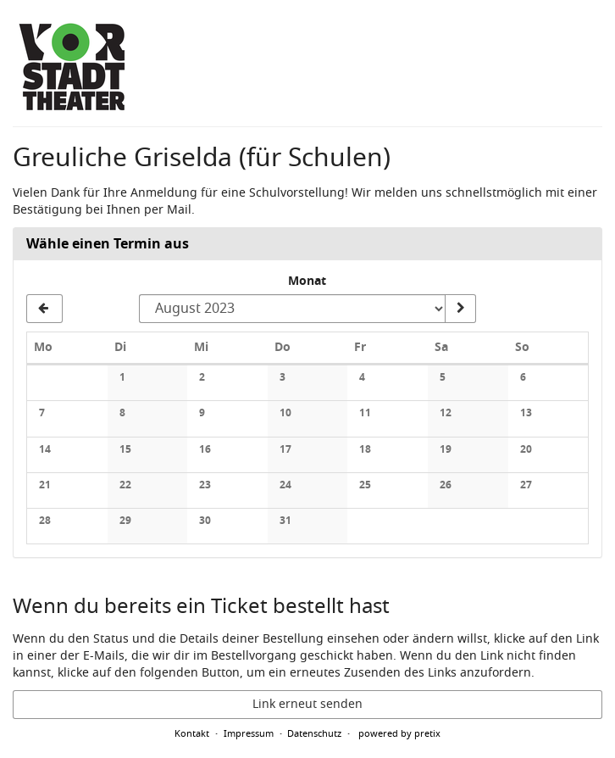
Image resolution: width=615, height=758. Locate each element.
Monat (307, 281)
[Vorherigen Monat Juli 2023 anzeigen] (44, 308)
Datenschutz (314, 733)
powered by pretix (399, 733)
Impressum (249, 733)
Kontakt (192, 733)
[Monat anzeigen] (460, 308)
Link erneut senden (307, 704)
